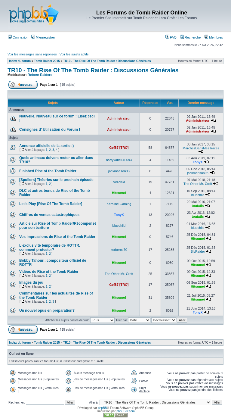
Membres (214, 37)
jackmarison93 (119, 171)
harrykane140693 (119, 160)
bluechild (197, 195)
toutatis (198, 205)
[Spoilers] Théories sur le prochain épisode (56, 180)
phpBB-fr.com (125, 411)
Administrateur (119, 118)
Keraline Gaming (118, 204)
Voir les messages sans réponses (32, 54)
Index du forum (20, 61)
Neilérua (119, 182)
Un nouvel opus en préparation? (47, 310)
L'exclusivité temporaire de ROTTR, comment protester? (49, 247)
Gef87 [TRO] (118, 147)
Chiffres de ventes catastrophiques (49, 215)
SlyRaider (198, 251)
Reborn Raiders (40, 74)
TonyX (198, 162)
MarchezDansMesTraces (201, 148)
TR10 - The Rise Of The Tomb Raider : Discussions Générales (107, 61)
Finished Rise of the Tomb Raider (47, 171)
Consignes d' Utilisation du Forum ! (49, 129)
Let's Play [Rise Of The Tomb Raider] (50, 204)
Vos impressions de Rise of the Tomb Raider (57, 237)
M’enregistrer (43, 37)
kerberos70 (119, 249)
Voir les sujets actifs (74, 54)
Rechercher (191, 37)
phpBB (102, 408)
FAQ (171, 37)
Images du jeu (31, 282)
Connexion (18, 37)
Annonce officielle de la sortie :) (46, 146)
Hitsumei (119, 193)
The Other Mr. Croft (197, 184)
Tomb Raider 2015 (47, 61)
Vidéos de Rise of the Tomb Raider (49, 272)
